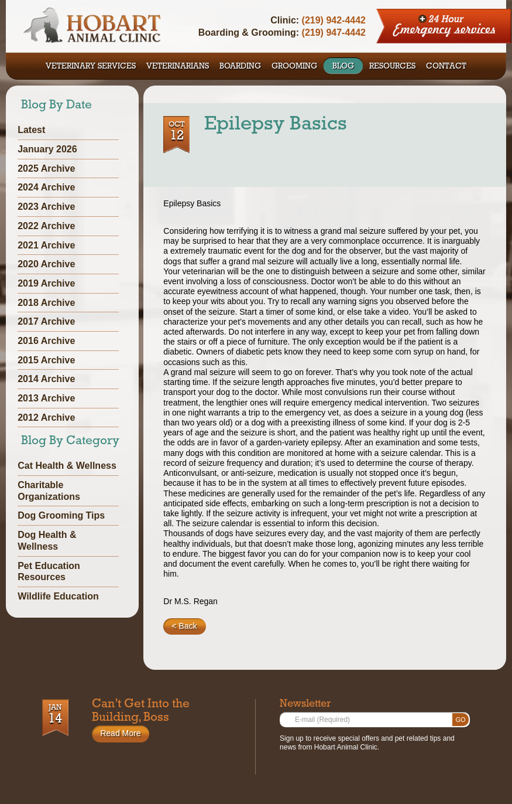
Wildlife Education (58, 596)
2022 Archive (46, 226)
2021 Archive (46, 245)
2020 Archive (46, 264)
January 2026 (47, 149)
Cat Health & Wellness (67, 466)
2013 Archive (46, 398)
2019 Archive (46, 283)
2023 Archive (46, 207)
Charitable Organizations (49, 491)
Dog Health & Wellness (47, 540)
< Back (184, 626)
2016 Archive (46, 341)
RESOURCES (392, 67)
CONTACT (446, 67)
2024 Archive (46, 187)
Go (460, 719)
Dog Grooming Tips (61, 515)
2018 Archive (46, 303)
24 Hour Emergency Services (444, 26)
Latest (31, 130)
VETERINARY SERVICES (91, 67)
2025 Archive (46, 168)
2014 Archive (46, 379)
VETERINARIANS (177, 67)
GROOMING (294, 67)
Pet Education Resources (49, 571)
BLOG (343, 67)
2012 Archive (46, 418)
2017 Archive (46, 321)
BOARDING (240, 67)
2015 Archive (46, 360)
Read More (120, 733)
